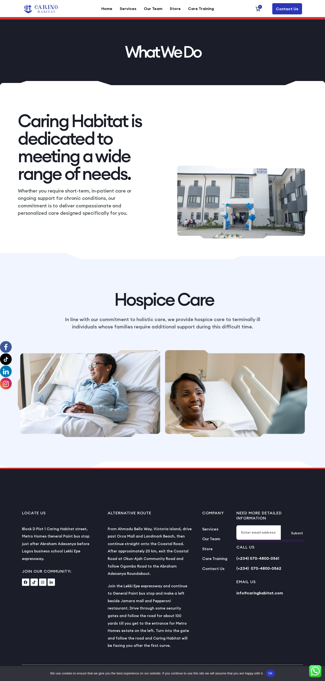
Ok (270, 673)
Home (106, 8)
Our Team (153, 8)
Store (175, 8)
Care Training (201, 8)
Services (128, 8)
